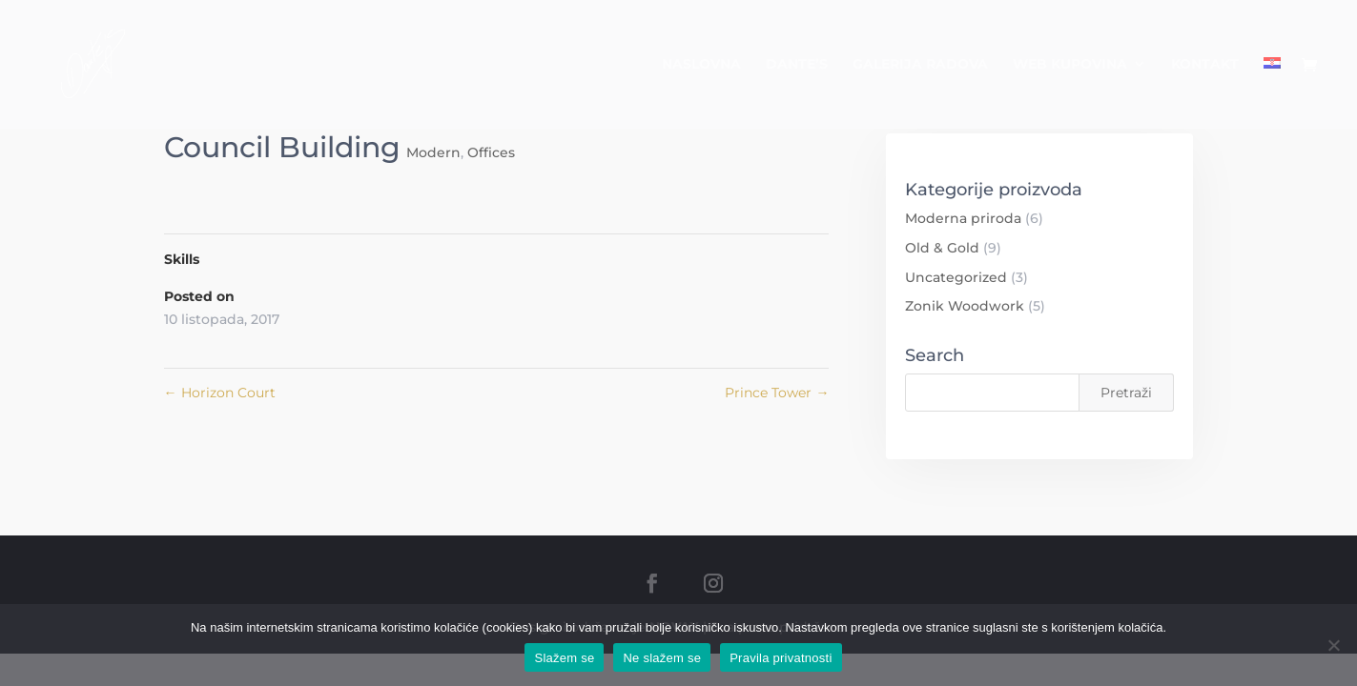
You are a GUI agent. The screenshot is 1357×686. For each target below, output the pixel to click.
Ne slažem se (662, 658)
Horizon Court (220, 392)
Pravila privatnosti (781, 658)
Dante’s (797, 64)
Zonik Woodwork (964, 305)
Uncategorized (956, 277)
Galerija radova (920, 64)
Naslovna (701, 64)
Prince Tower (777, 392)
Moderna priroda (963, 218)
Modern (433, 152)
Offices (491, 152)
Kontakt (1205, 64)
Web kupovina (1070, 64)
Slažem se (564, 658)
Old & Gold (942, 247)
